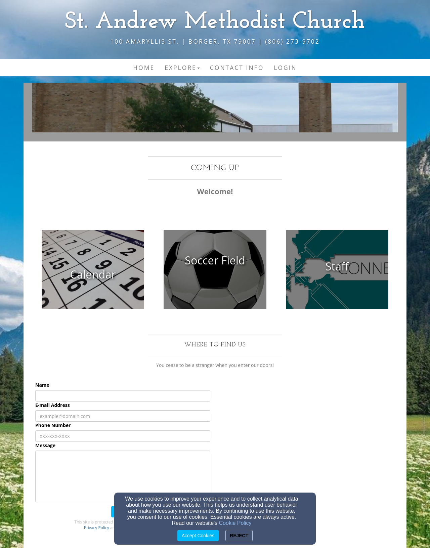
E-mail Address (52, 405)
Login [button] (285, 68)
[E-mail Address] (122, 416)
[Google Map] (307, 428)
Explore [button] (182, 68)
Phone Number (53, 425)
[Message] (122, 476)
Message (45, 445)
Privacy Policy (96, 528)
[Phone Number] (122, 436)
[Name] (122, 396)
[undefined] (93, 274)
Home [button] (144, 68)
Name (42, 385)
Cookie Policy (235, 523)
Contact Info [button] (237, 68)
